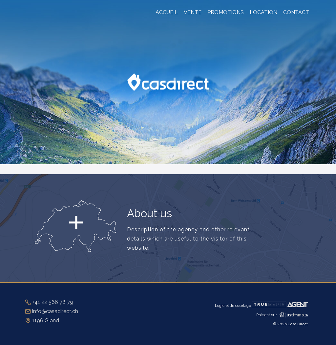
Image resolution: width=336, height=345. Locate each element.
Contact (296, 12)
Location (263, 12)
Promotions (225, 12)
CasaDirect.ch (168, 82)
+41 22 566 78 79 (49, 302)
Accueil (167, 12)
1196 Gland (42, 320)
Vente (192, 12)
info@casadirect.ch (51, 311)
